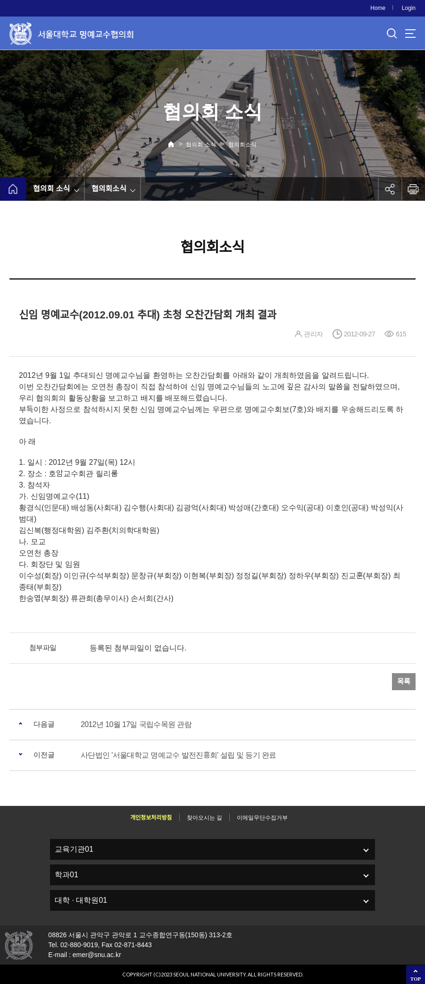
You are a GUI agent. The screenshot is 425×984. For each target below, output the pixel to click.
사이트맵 (410, 33)
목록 (403, 681)
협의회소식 (242, 144)
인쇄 (413, 189)
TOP (415, 979)
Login (409, 8)
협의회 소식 (201, 144)
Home (377, 8)
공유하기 (389, 189)
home (13, 189)
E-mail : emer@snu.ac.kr (84, 954)
